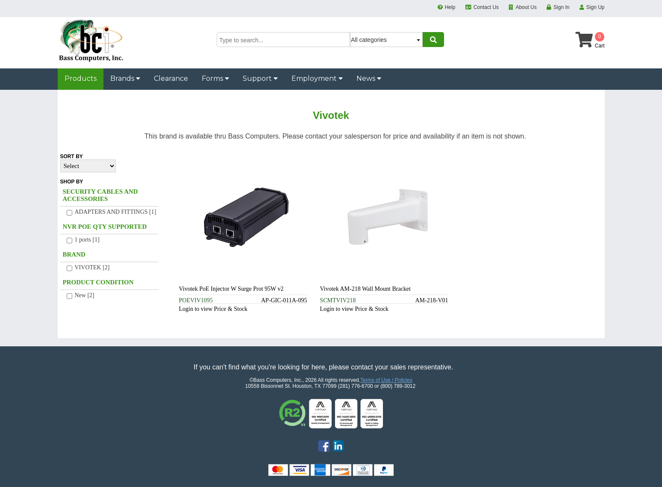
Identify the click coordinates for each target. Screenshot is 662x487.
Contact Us (486, 7)
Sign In (561, 7)
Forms (215, 78)
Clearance (171, 78)
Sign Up (595, 7)
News (368, 78)
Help (450, 7)
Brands (125, 78)
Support (260, 78)
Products (81, 78)
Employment (317, 78)
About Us (525, 7)
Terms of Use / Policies (386, 380)
